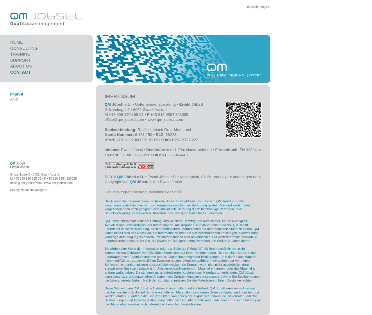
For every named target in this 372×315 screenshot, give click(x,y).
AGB (14, 99)
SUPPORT (20, 60)
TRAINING (20, 54)
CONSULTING (24, 48)
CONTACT (20, 72)
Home (16, 42)
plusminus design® (165, 192)
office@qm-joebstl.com (124, 119)
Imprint (16, 94)
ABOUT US (21, 66)
